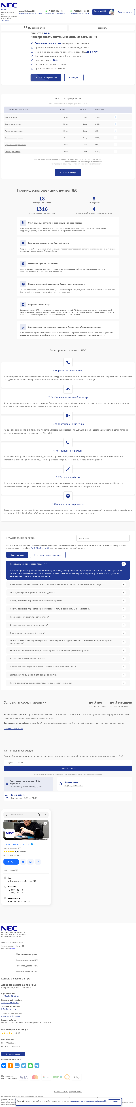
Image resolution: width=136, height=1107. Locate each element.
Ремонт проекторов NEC (27, 971)
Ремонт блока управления (14, 131)
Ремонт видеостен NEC (27, 965)
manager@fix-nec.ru (10, 1016)
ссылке (12, 948)
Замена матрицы (11, 117)
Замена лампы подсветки (14, 138)
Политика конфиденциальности (68, 1092)
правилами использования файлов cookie (89, 1101)
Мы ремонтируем (34, 27)
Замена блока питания (13, 124)
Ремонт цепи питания (12, 152)
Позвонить (102, 27)
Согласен (114, 1101)
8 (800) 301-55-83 (10, 1002)
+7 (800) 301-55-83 (56, 11)
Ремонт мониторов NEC (27, 960)
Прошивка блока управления (15, 145)
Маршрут (11, 861)
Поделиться (3, 1065)
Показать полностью (13, 728)
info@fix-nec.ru (8, 1009)
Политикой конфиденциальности (90, 774)
